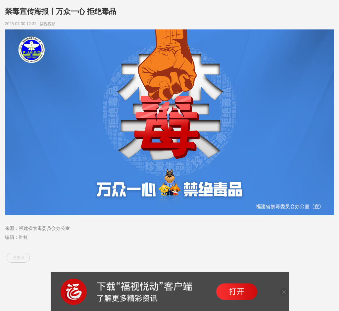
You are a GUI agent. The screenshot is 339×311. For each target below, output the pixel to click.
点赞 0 (18, 257)
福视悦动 (49, 24)
